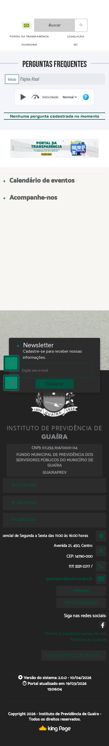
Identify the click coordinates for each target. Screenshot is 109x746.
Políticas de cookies (88, 639)
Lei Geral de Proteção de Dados (73, 655)
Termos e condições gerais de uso (75, 633)
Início (12, 79)
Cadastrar (54, 383)
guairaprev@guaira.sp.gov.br (69, 578)
